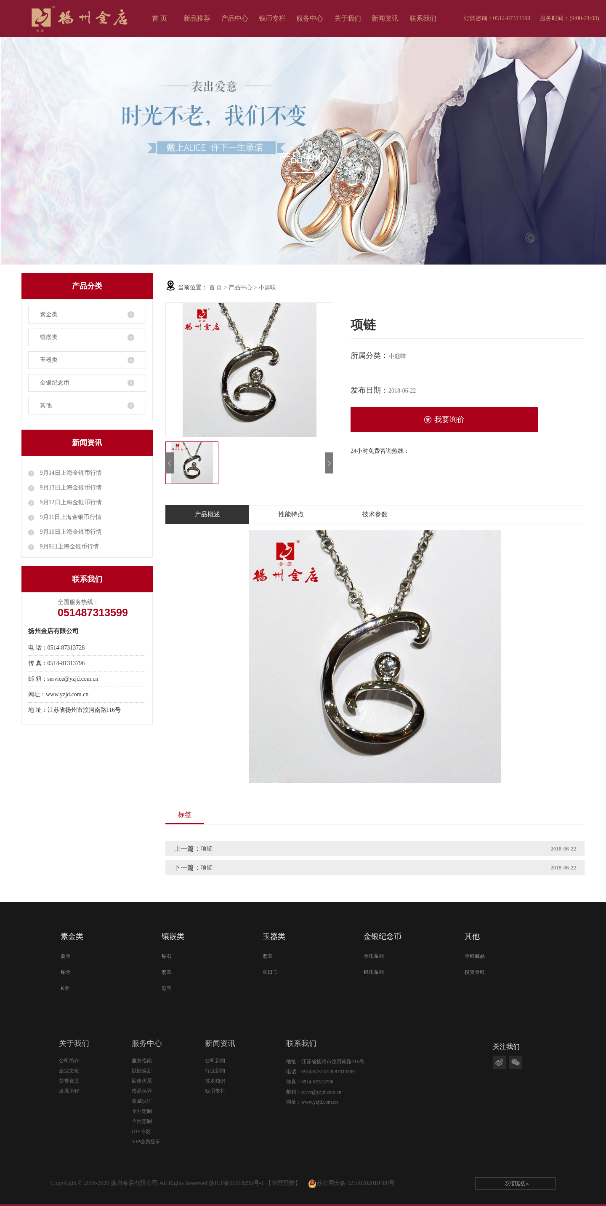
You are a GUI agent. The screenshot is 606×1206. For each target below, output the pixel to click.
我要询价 (444, 419)
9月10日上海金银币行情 (70, 532)
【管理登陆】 (283, 1183)
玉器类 (49, 360)
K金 (65, 988)
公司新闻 (215, 1061)
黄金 (66, 956)
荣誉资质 (69, 1081)
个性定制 (142, 1121)
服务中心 (309, 18)
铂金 (66, 972)
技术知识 (215, 1081)
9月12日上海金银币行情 (70, 502)
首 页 (159, 18)
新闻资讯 (385, 18)
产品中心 (234, 18)
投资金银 (475, 972)
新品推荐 (196, 18)
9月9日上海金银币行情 (68, 546)
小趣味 (267, 287)
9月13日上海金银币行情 (70, 487)
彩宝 (167, 988)
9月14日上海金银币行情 (70, 473)
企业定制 (142, 1111)
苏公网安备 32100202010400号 (355, 1183)
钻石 (167, 956)
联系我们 (422, 18)
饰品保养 (142, 1091)
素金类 (49, 314)
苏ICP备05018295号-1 (236, 1183)
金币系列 (374, 956)
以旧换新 (142, 1071)
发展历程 (69, 1091)
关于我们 (347, 18)
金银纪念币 (54, 383)
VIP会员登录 (146, 1141)
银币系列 (374, 972)
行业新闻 (215, 1071)
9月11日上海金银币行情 (69, 517)
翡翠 (167, 972)
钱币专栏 (272, 18)
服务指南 (142, 1061)
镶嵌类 (49, 337)
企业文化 (69, 1071)
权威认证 (142, 1101)
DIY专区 (141, 1131)
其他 (46, 405)
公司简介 (69, 1061)
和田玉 (270, 972)
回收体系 (142, 1081)
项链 (207, 848)
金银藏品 (475, 956)
